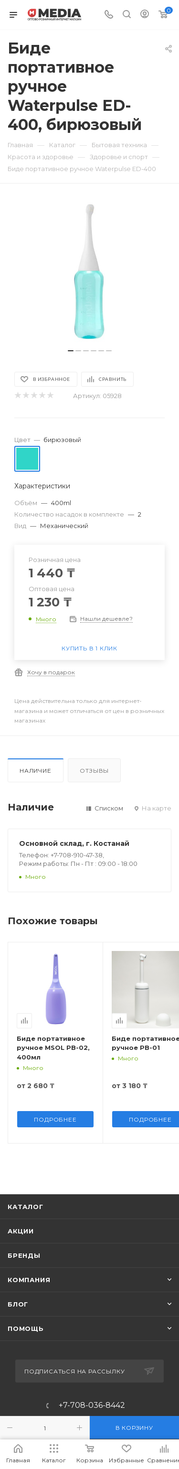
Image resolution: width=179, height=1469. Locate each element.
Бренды (24, 1255)
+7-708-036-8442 (92, 1405)
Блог (18, 1304)
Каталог (25, 1206)
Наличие (36, 770)
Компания (29, 1280)
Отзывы (94, 770)
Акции (21, 1231)
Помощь (26, 1328)
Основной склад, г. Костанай (74, 843)
